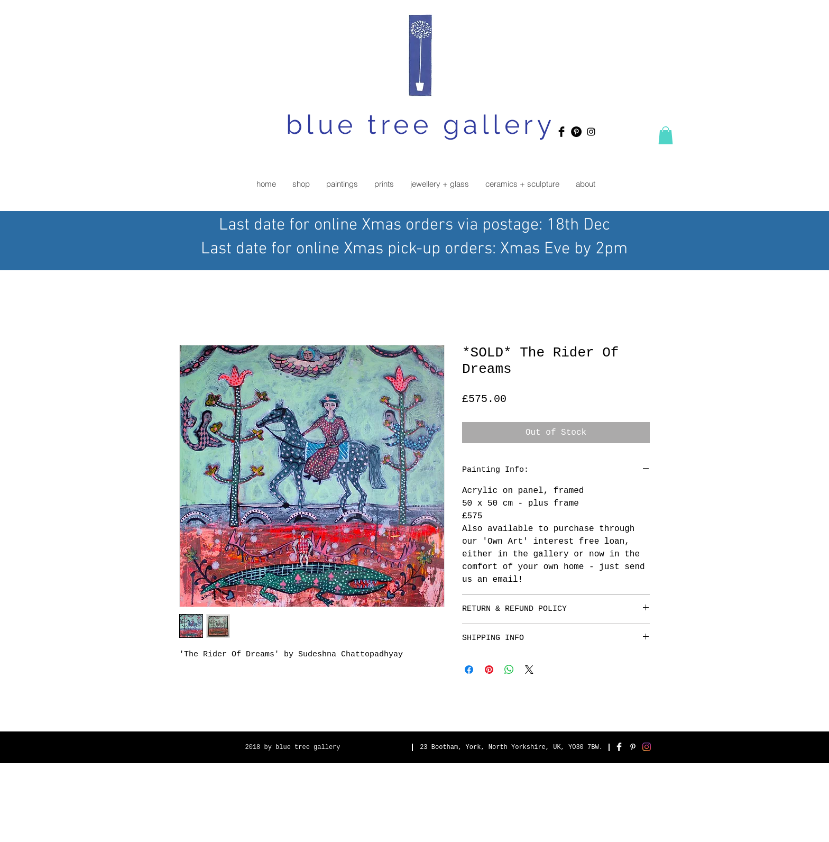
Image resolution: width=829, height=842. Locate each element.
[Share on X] (529, 669)
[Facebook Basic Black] (561, 131)
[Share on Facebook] (469, 669)
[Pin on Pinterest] (489, 669)
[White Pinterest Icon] (633, 747)
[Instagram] (646, 747)
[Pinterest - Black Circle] (576, 131)
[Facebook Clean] (619, 747)
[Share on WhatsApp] (509, 669)
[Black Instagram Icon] (591, 131)
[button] (665, 135)
